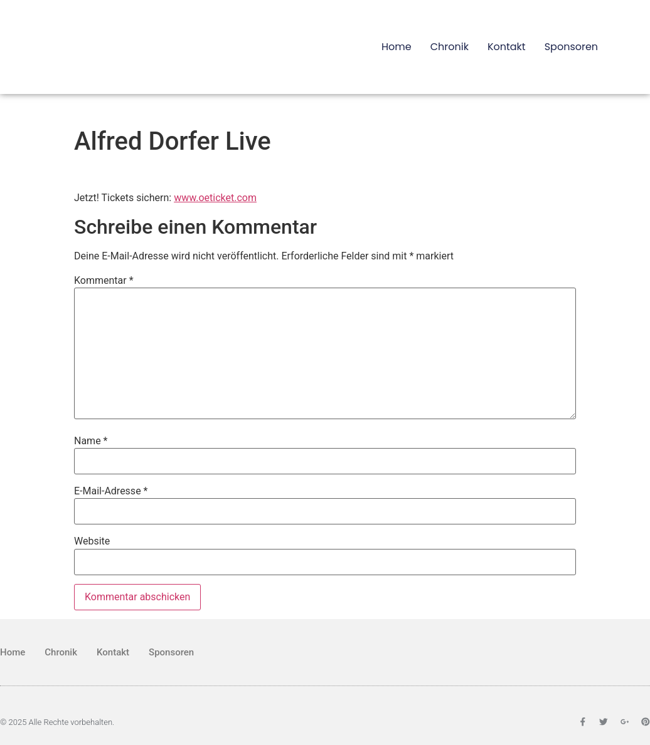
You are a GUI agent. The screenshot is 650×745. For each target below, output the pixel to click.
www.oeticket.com (215, 198)
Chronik (449, 46)
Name (91, 441)
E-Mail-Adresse (110, 491)
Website (92, 541)
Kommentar (104, 281)
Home (396, 46)
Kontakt (507, 46)
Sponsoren (571, 46)
